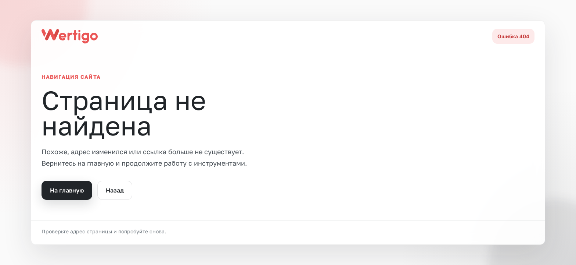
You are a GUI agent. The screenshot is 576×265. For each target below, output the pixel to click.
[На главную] (70, 36)
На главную (67, 190)
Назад (115, 190)
